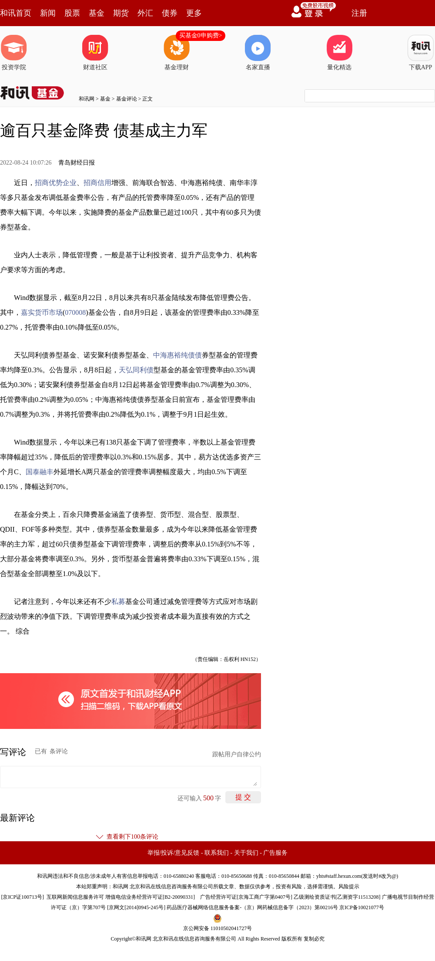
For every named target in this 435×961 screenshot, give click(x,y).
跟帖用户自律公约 (236, 754)
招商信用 (97, 182)
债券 (169, 13)
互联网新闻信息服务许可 (75, 897)
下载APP (421, 53)
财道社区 (95, 53)
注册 (359, 13)
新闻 (48, 13)
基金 (96, 13)
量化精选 (339, 53)
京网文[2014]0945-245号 (136, 907)
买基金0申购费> (200, 35)
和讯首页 (15, 13)
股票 (72, 13)
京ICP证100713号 (22, 897)
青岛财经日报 (76, 162)
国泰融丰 (40, 471)
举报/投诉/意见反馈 (173, 853)
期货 (121, 13)
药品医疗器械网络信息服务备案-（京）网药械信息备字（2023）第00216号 (252, 907)
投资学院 (14, 53)
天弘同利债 (136, 370)
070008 (75, 312)
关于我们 (246, 853)
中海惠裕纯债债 (177, 355)
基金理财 (177, 53)
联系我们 (216, 853)
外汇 (145, 13)
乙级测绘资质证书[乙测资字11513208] (337, 897)
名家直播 (258, 53)
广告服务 (275, 853)
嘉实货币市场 (42, 312)
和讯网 (86, 99)
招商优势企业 (56, 182)
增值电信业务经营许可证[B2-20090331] (150, 897)
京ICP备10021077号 (361, 907)
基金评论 (126, 99)
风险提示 (348, 886)
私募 (118, 601)
